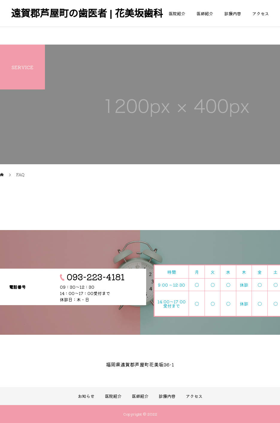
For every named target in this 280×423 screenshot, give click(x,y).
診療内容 (232, 13)
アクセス (260, 13)
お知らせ (149, 13)
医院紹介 (177, 13)
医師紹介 (204, 13)
